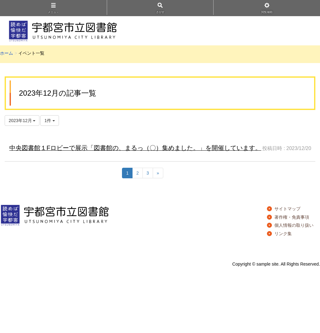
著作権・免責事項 (291, 217)
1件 (49, 120)
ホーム (6, 53)
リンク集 (283, 233)
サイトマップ (287, 208)
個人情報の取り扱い (293, 225)
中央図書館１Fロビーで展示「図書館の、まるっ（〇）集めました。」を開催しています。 (135, 147)
